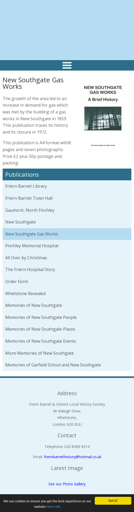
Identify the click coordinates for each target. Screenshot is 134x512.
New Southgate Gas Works (31, 234)
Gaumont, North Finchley (29, 210)
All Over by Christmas (26, 258)
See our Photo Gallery (67, 483)
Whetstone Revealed (25, 293)
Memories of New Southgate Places (40, 329)
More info (53, 506)
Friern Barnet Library (26, 186)
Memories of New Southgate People (41, 317)
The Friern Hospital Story (30, 269)
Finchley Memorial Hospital (31, 246)
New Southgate (20, 222)
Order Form (16, 281)
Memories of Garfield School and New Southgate (53, 365)
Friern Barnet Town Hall (29, 198)
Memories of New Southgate (33, 305)
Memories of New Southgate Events (40, 341)
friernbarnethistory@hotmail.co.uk (72, 456)
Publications (22, 174)
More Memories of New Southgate (39, 353)
